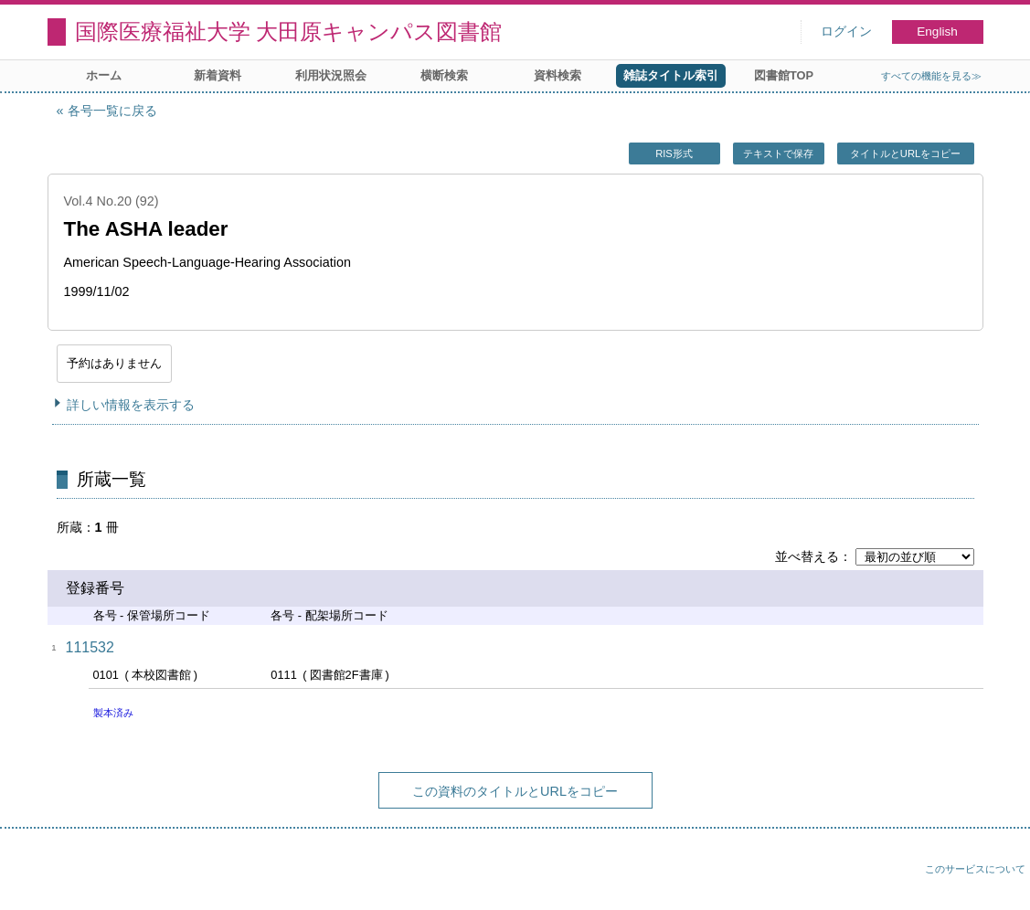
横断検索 (444, 75)
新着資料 (217, 75)
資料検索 (557, 75)
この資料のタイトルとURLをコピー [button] (515, 791)
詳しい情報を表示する (131, 404)
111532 (90, 647)
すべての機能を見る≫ (931, 75)
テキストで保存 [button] (778, 153)
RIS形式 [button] (674, 153)
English (937, 31)
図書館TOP (783, 75)
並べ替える (807, 556)
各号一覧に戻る (112, 110)
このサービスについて (975, 868)
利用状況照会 (330, 75)
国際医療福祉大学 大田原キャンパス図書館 (289, 31)
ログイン (846, 31)
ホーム (104, 75)
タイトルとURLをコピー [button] (905, 153)
